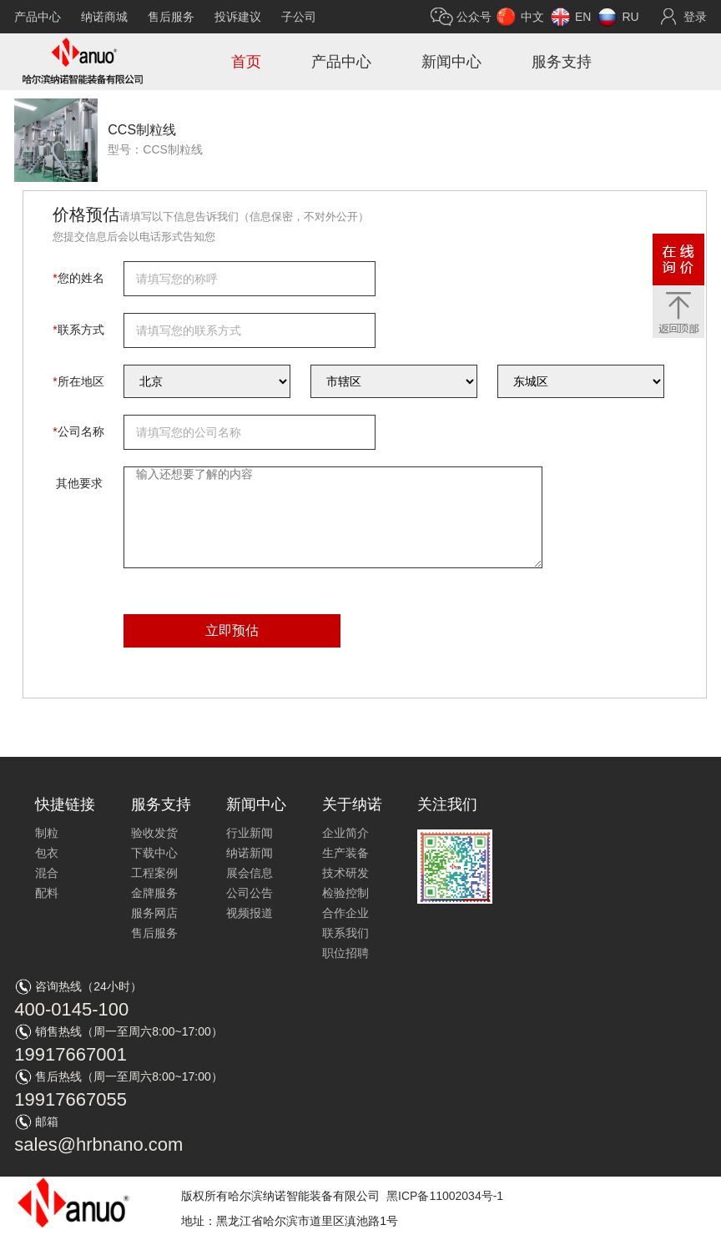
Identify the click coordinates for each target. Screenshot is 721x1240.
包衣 (46, 852)
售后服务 (171, 16)
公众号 (474, 16)
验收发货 (154, 832)
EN (583, 16)
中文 (532, 16)
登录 (695, 16)
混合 (46, 873)
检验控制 (345, 893)
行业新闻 (249, 832)
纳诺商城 (104, 16)
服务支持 (562, 61)
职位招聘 (345, 953)
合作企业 (345, 913)
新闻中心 (451, 61)
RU (630, 16)
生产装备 (345, 852)
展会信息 (249, 873)
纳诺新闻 (249, 852)
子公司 (298, 16)
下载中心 (154, 852)
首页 (246, 61)
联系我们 (345, 933)
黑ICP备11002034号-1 (444, 1195)
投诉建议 (237, 16)
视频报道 (249, 913)
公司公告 (249, 893)
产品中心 (37, 16)
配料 (46, 893)
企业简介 (345, 832)
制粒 (46, 832)
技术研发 (345, 873)
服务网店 (154, 913)
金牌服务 (154, 893)
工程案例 (154, 873)
